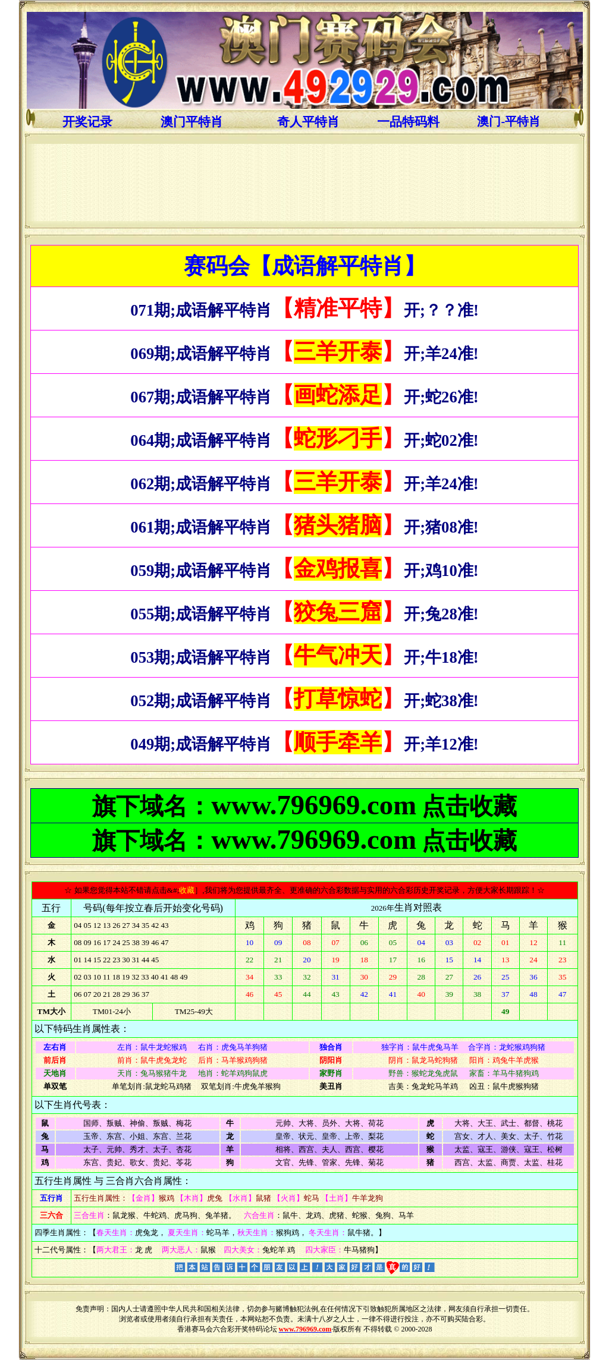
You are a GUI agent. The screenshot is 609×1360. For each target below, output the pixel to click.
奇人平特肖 (308, 122)
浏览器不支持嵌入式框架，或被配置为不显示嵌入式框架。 (304, 182)
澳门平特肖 (192, 122)
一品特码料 (408, 122)
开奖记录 (87, 122)
